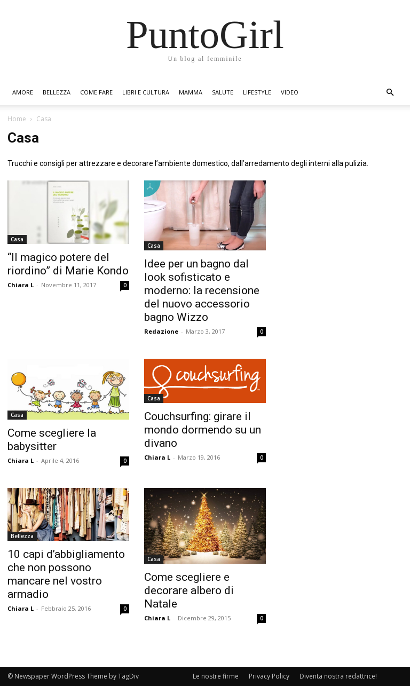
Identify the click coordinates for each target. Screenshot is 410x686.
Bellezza (56, 92)
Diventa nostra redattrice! (338, 676)
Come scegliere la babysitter (51, 440)
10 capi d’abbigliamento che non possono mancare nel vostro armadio (66, 574)
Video (289, 92)
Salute (222, 92)
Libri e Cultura (145, 92)
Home (16, 118)
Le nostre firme (216, 676)
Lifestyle (257, 92)
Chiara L (20, 285)
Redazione (161, 331)
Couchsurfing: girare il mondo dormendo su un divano (202, 430)
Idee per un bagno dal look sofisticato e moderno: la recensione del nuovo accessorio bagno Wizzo (201, 290)
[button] (390, 93)
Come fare (96, 92)
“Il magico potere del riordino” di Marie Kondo (68, 264)
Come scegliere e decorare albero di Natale (189, 590)
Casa (17, 239)
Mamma (190, 92)
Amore (22, 92)
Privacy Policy (269, 676)
